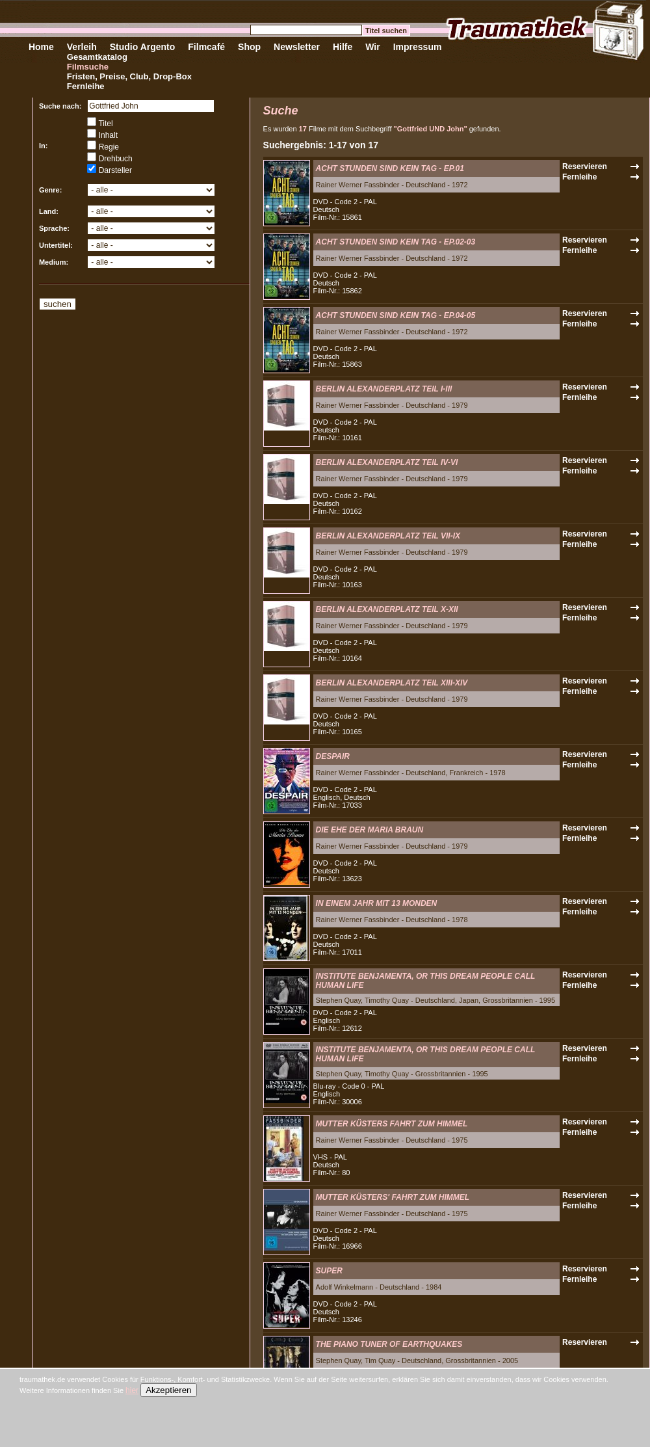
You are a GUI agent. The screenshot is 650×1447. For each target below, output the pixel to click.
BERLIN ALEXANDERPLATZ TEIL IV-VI (387, 462)
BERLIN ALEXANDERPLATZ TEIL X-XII (387, 609)
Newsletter (297, 47)
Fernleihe (86, 86)
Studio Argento (143, 47)
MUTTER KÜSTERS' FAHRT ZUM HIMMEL (393, 1197)
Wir (372, 47)
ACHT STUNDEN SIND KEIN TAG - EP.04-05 (396, 315)
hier (131, 1390)
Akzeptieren (168, 1390)
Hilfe (342, 47)
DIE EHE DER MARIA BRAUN (370, 829)
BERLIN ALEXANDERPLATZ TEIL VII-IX (388, 535)
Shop (249, 47)
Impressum (417, 47)
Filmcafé (206, 47)
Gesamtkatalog (97, 57)
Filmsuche (88, 67)
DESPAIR (333, 756)
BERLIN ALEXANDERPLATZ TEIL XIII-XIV (392, 682)
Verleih (82, 47)
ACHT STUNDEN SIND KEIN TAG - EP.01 (390, 168)
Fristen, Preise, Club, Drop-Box (129, 76)
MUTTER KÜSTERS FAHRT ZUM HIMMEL (392, 1123)
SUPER (329, 1270)
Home (41, 47)
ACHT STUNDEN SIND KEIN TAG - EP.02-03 (396, 241)
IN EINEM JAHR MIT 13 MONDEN (376, 903)
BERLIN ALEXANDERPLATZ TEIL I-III (384, 388)
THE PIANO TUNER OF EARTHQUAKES (389, 1344)
